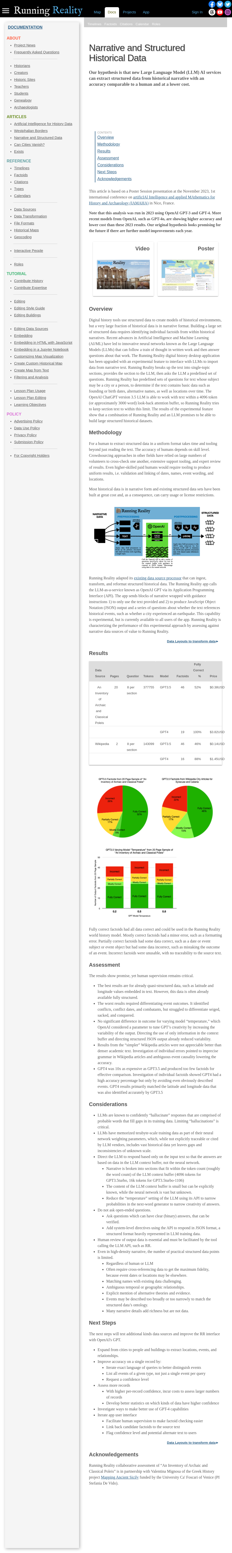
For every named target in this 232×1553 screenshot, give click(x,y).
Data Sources (25, 209)
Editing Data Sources (31, 329)
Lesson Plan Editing (30, 398)
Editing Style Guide (29, 308)
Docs (112, 12)
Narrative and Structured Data (38, 138)
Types (19, 189)
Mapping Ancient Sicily (120, 1477)
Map (97, 12)
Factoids (21, 175)
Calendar (142, 24)
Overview (105, 137)
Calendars (22, 196)
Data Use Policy (27, 428)
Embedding (23, 336)
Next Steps (107, 172)
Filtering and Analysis (31, 377)
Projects (129, 12)
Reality (48, 10)
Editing (19, 301)
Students (21, 93)
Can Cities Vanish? (29, 145)
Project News (24, 45)
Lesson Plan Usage (29, 391)
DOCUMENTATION (25, 27)
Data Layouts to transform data (191, 641)
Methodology (108, 144)
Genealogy (23, 100)
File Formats (24, 223)
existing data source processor (157, 578)
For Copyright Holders (31, 456)
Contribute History (28, 281)
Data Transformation (30, 216)
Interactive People (28, 251)
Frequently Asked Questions (36, 52)
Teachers (21, 86)
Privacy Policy (25, 435)
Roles (18, 264)
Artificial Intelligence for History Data (43, 124)
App (146, 12)
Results (103, 151)
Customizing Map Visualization (38, 356)
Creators (21, 73)
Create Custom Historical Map (38, 363)
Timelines (21, 168)
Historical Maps (26, 230)
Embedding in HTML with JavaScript (43, 343)
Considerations (110, 165)
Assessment (108, 158)
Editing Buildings (27, 315)
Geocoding (23, 237)
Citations (21, 182)
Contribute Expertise (30, 288)
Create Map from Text (31, 370)
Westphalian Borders (31, 131)
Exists (19, 151)
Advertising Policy (28, 421)
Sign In (197, 12)
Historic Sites (24, 80)
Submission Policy (28, 442)
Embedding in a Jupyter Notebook (41, 349)
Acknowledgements (114, 179)
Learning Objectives (30, 405)
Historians (22, 66)
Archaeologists (26, 107)
